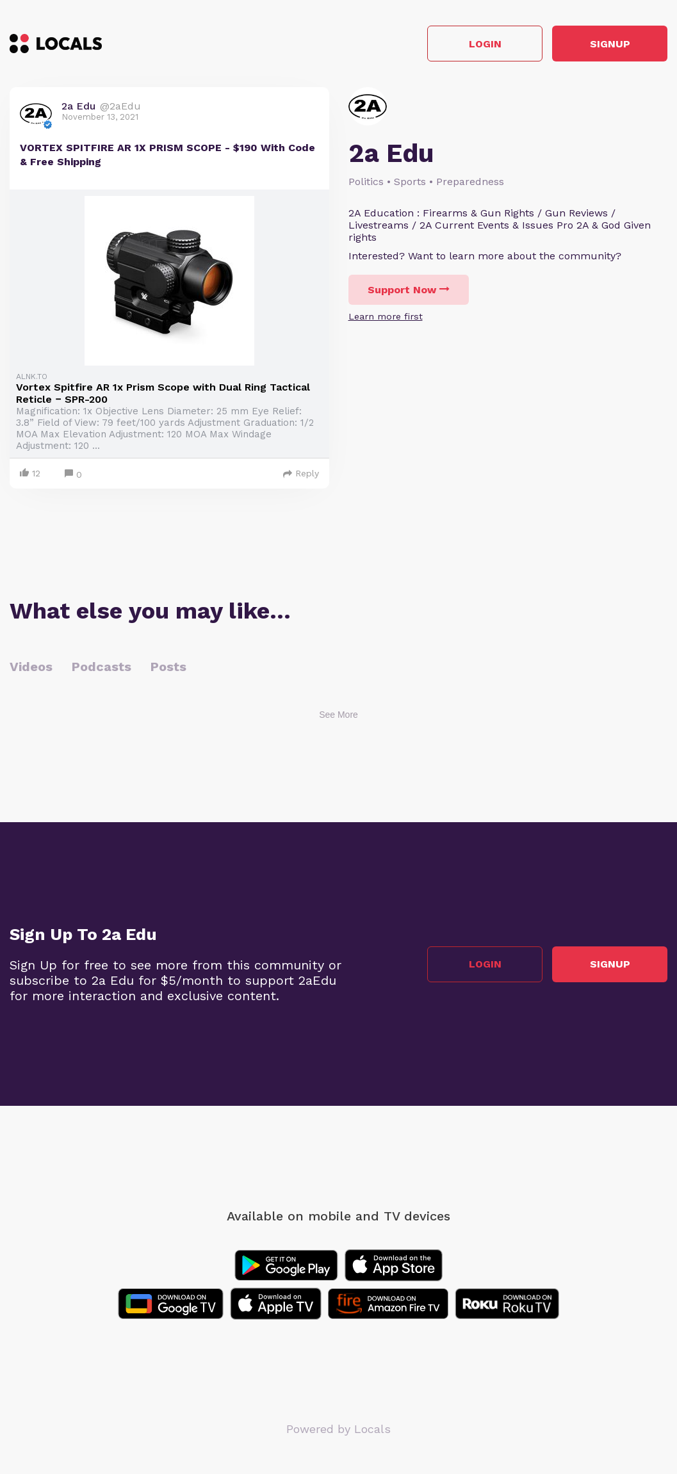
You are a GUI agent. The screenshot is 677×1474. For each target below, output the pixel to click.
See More (338, 714)
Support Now (409, 290)
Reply (301, 473)
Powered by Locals (338, 1429)
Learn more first (385, 316)
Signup (610, 44)
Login (485, 44)
